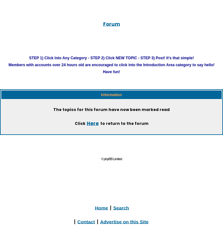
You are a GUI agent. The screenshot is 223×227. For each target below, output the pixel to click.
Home (101, 214)
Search (121, 214)
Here (89, 130)
